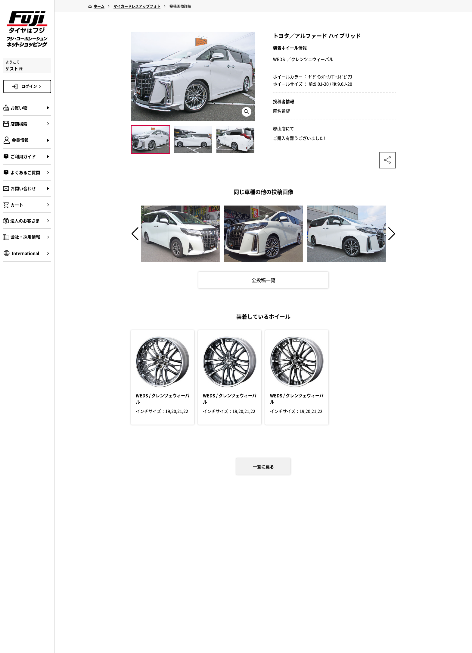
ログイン (32, 86)
